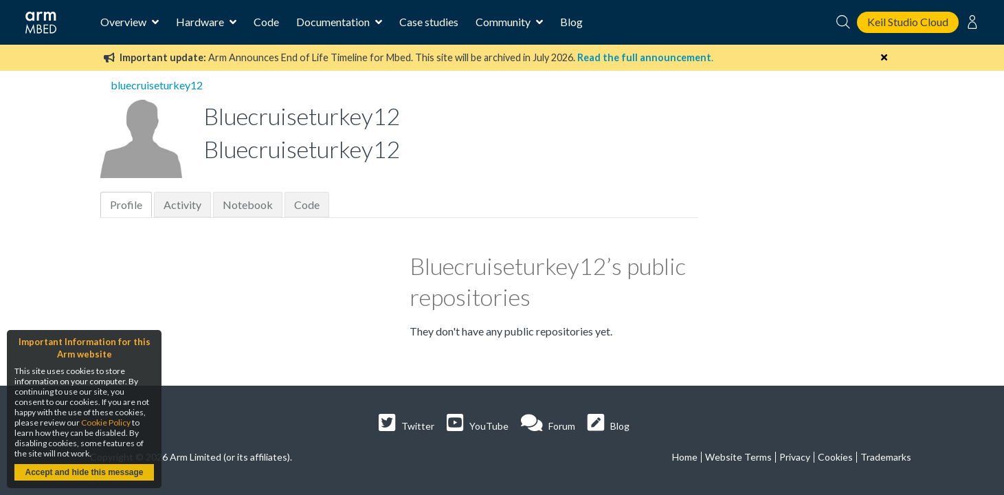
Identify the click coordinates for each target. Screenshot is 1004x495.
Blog (571, 21)
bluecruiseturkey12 (157, 84)
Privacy (794, 457)
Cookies (835, 457)
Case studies (428, 21)
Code (266, 21)
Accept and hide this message (84, 472)
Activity (182, 204)
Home (685, 457)
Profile (126, 204)
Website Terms (738, 457)
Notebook (248, 204)
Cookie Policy (106, 422)
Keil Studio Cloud (907, 21)
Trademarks (885, 457)
